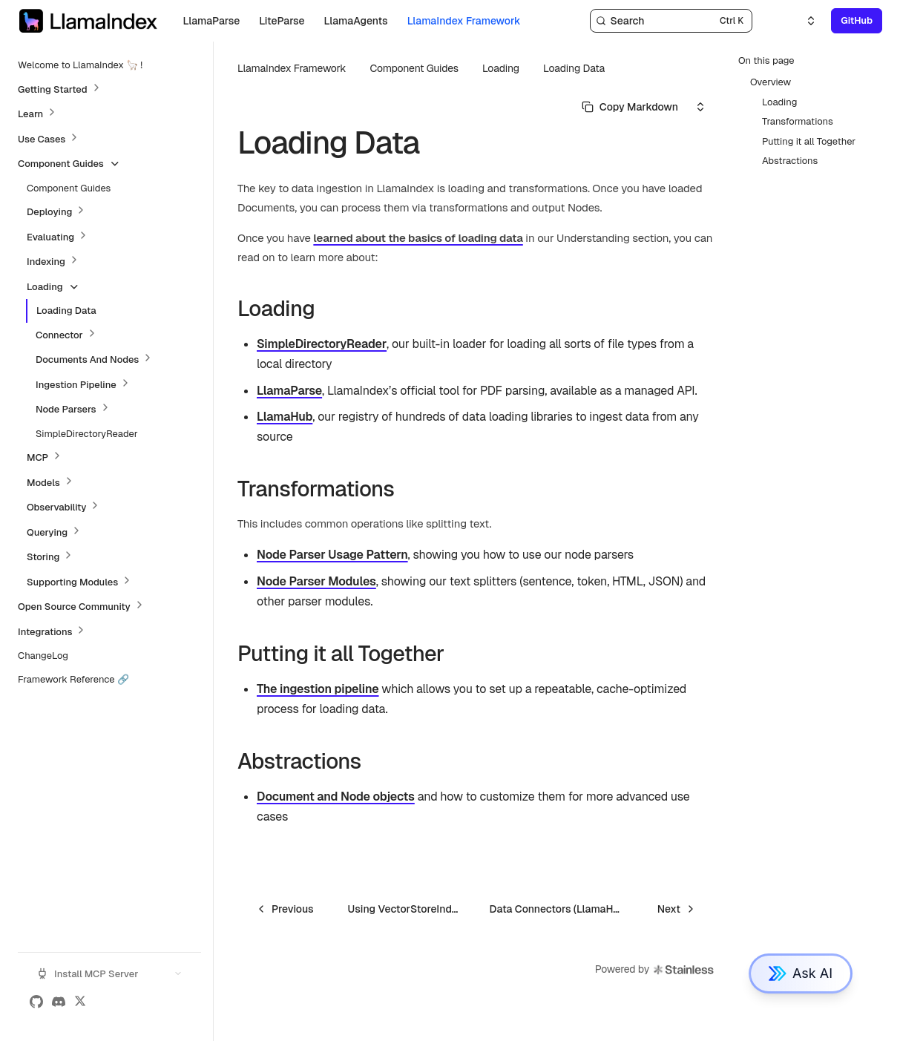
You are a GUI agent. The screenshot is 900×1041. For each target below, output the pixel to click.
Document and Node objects (336, 796)
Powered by (655, 969)
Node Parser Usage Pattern (332, 554)
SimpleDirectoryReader (322, 344)
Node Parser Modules (316, 581)
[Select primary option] (630, 107)
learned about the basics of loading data (417, 238)
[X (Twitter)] (80, 1001)
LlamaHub (284, 416)
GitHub (857, 20)
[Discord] (58, 1001)
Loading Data (574, 68)
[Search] (671, 21)
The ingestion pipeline (318, 689)
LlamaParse (289, 390)
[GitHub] (36, 1001)
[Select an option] (802, 21)
